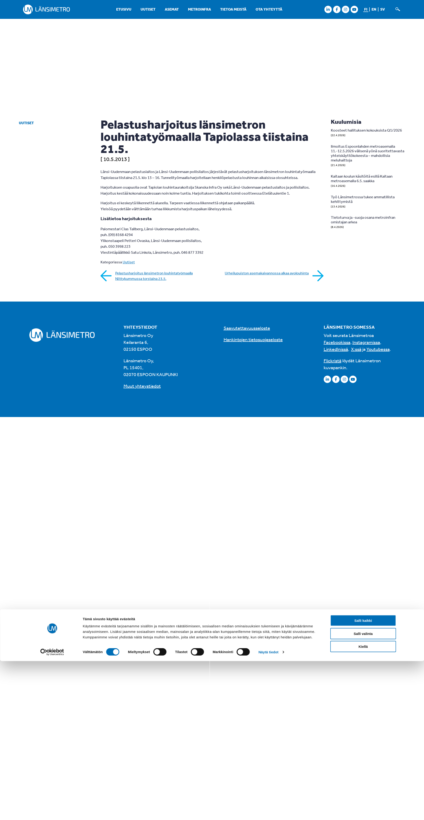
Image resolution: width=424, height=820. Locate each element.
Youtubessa (378, 349)
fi (365, 9)
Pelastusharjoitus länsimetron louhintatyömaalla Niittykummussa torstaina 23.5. (154, 276)
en (374, 9)
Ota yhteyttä (269, 9)
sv (382, 9)
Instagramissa (366, 342)
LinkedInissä (336, 349)
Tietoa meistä (233, 9)
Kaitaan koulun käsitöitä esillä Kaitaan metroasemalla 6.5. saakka (361, 178)
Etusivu (123, 9)
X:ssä (356, 349)
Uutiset (148, 9)
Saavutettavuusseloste (247, 328)
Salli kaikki (363, 432)
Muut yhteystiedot (142, 385)
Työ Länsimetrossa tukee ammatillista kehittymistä (363, 199)
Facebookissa (337, 342)
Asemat (172, 9)
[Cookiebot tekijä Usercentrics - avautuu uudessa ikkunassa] (52, 463)
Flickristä (332, 360)
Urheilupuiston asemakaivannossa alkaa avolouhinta (267, 273)
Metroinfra (199, 9)
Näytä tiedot (268, 463)
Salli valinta (363, 445)
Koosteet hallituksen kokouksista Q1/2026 (366, 130)
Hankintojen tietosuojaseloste (253, 339)
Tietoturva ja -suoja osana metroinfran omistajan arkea (363, 219)
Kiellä (363, 458)
